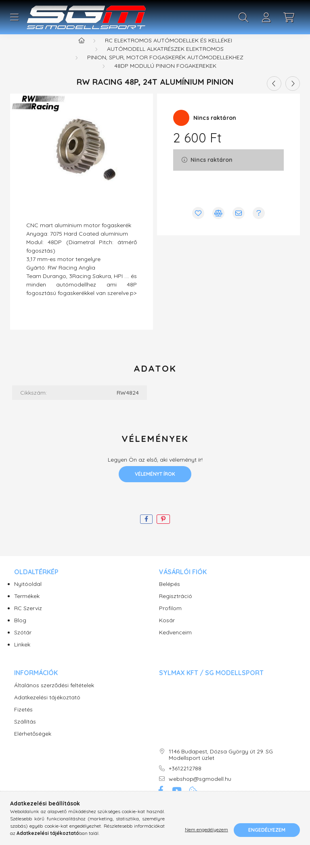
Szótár (22, 642)
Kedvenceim (175, 642)
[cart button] (289, 17)
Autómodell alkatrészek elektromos (165, 59)
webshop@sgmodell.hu (200, 789)
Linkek (22, 654)
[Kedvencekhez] (198, 223)
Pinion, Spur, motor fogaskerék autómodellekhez (165, 67)
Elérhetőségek (32, 743)
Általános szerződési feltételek (54, 695)
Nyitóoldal (28, 594)
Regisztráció (175, 606)
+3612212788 (185, 778)
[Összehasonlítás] (218, 223)
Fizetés (23, 719)
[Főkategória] (81, 50)
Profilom (170, 618)
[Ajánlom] (238, 223)
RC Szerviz (28, 618)
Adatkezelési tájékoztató (47, 707)
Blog (20, 630)
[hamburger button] (14, 17)
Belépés (169, 594)
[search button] (243, 17)
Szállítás (25, 731)
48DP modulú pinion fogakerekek (165, 75)
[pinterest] (163, 529)
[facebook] (146, 529)
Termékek (27, 606)
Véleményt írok (155, 484)
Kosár (167, 630)
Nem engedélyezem (206, 830)
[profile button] (266, 17)
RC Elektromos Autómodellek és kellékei (168, 50)
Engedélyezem (266, 830)
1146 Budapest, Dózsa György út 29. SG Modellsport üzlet (221, 765)
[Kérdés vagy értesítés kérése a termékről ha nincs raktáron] (259, 223)
